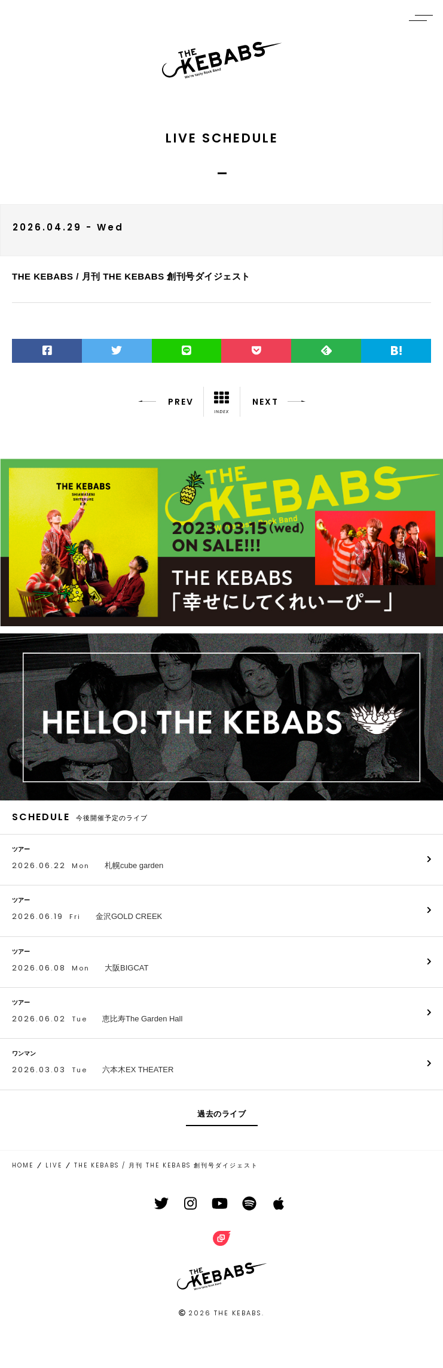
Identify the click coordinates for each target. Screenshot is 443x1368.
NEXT (278, 402)
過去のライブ (221, 1113)
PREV (166, 402)
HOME (22, 1165)
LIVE (53, 1165)
